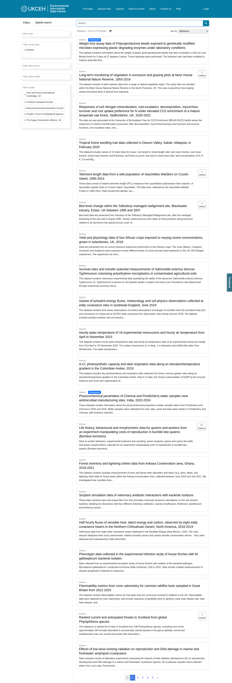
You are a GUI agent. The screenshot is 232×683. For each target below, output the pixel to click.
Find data (88, 9)
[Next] (157, 678)
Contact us (165, 9)
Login (206, 9)
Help (178, 9)
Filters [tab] (26, 22)
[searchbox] (24, 33)
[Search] (206, 23)
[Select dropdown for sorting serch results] (193, 31)
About (152, 9)
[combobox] (45, 34)
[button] (110, 31)
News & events (136, 9)
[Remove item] (25, 50)
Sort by (173, 31)
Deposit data (104, 9)
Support (120, 9)
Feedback (229, 282)
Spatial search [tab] (43, 22)
